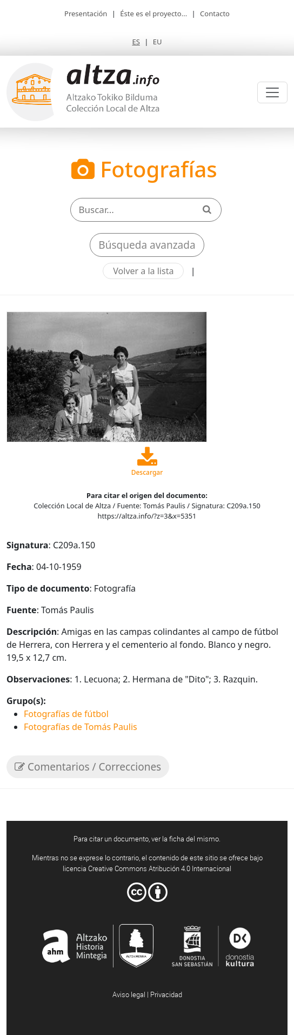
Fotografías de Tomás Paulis (80, 727)
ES (135, 42)
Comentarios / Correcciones (88, 767)
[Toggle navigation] (272, 92)
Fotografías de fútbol (66, 714)
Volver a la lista (143, 271)
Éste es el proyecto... (153, 13)
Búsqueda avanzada (146, 245)
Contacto (215, 13)
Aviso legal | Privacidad (147, 994)
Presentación (85, 13)
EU (157, 42)
